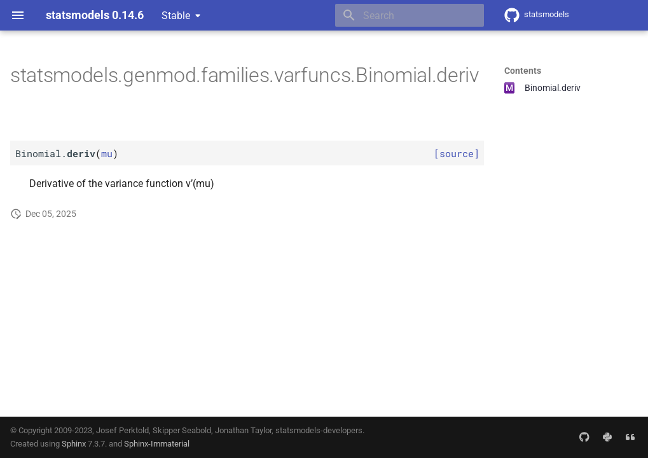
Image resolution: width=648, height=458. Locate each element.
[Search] (409, 15)
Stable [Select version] (176, 16)
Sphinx (74, 443)
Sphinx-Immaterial (157, 443)
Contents (522, 71)
